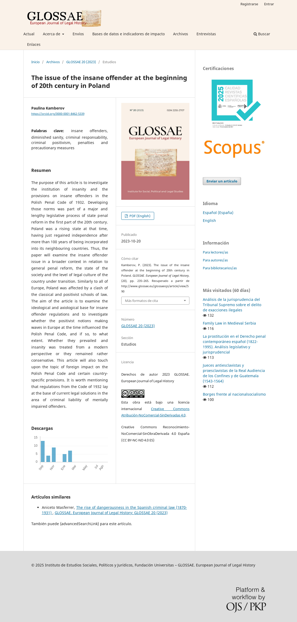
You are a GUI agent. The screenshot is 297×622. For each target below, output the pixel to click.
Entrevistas (206, 33)
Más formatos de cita (141, 300)
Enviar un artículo (222, 181)
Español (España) (218, 212)
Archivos (180, 33)
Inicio (35, 61)
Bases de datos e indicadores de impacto (128, 33)
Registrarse (249, 4)
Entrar (269, 4)
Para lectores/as (215, 252)
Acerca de (52, 33)
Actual (28, 33)
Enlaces (34, 44)
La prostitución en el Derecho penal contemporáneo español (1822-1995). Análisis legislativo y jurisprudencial (234, 344)
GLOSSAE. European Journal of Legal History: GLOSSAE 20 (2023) (111, 512)
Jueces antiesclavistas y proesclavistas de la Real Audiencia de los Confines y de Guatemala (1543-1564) (234, 373)
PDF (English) (139, 215)
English (209, 220)
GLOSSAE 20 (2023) (81, 61)
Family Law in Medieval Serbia (229, 323)
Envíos (78, 33)
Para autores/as (215, 260)
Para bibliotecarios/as (220, 268)
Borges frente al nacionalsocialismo (234, 394)
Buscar (262, 33)
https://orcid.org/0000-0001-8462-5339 (57, 114)
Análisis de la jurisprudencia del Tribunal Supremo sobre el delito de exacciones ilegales (232, 304)
